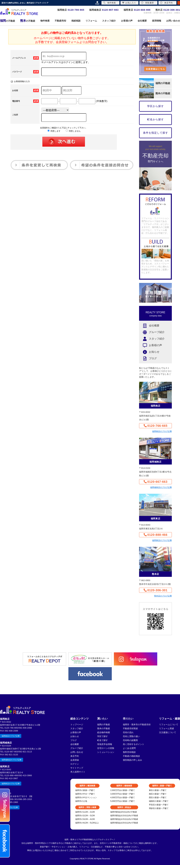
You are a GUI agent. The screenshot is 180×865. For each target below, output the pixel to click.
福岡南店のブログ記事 (162, 431)
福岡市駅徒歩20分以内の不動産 (124, 823)
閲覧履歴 (147, 2)
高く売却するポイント (133, 744)
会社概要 (149, 326)
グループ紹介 (152, 332)
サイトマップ (76, 768)
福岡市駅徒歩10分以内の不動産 (124, 815)
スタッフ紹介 (152, 339)
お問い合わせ (76, 752)
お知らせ (149, 352)
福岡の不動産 (103, 724)
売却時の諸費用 (130, 740)
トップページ (76, 724)
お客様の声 (150, 345)
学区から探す (155, 106)
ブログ (148, 358)
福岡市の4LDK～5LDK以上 (87, 823)
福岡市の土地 (81, 801)
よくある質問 (129, 748)
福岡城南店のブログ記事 (161, 487)
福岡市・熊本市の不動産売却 (137, 724)
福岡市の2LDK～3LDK (85, 815)
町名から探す (155, 119)
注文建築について (167, 732)
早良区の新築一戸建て (159, 805)
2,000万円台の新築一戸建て (122, 790)
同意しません (73, 131)
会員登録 (74, 760)
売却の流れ (128, 732)
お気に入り (129, 2)
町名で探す (102, 740)
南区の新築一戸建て (158, 794)
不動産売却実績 (130, 728)
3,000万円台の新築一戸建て (122, 794)
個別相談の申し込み (132, 760)
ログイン (74, 764)
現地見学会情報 (104, 744)
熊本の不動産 (103, 728)
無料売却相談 (129, 752)
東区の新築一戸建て (158, 790)
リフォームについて (168, 724)
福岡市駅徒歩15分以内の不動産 (124, 819)
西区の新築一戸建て (158, 797)
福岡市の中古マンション (86, 797)
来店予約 (74, 756)
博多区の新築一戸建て (159, 808)
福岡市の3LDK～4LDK (85, 819)
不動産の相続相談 (131, 756)
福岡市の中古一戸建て (85, 794)
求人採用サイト (77, 772)
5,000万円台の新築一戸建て (122, 801)
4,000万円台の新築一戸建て (122, 797)
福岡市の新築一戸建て (85, 790)
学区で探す (102, 736)
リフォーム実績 (166, 728)
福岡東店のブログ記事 (162, 540)
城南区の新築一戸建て (159, 801)
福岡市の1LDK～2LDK (85, 812)
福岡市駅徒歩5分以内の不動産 (123, 812)
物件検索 (109, 2)
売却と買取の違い (131, 736)
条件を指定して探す (155, 132)
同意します (53, 131)
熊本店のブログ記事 (163, 596)
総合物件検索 (103, 732)
